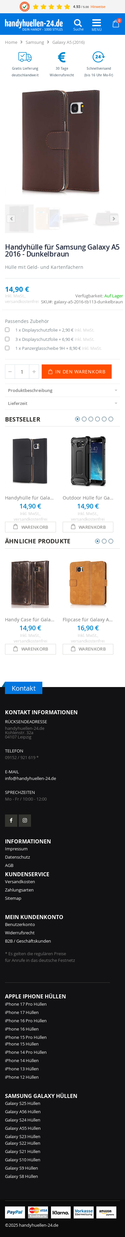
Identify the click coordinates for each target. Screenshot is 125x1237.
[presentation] (62, 390)
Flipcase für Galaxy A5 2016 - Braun (88, 619)
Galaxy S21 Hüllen (22, 1151)
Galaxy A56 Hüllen (23, 1112)
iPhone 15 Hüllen (22, 1044)
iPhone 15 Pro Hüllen (26, 1037)
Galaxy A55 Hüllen (23, 1128)
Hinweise (98, 7)
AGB (9, 865)
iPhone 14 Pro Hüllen (26, 1052)
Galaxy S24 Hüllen (22, 1120)
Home (11, 42)
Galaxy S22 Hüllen (22, 1143)
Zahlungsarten (19, 890)
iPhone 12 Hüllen (22, 1077)
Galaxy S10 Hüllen (22, 1160)
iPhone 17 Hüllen (22, 1012)
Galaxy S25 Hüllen (22, 1103)
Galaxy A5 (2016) (68, 42)
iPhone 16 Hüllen (22, 1029)
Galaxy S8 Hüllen (21, 1176)
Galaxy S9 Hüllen (21, 1168)
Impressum (16, 849)
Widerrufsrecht (20, 933)
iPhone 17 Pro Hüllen (26, 1004)
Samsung (35, 42)
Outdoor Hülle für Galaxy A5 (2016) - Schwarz (88, 498)
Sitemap (13, 898)
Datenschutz (17, 857)
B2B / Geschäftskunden (28, 941)
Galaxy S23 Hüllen (22, 1136)
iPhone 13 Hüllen (22, 1069)
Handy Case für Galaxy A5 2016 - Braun (30, 619)
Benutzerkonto (20, 924)
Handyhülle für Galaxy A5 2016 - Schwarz (30, 498)
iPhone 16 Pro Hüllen (26, 1021)
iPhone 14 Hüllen (22, 1060)
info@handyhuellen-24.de (30, 778)
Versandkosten (20, 882)
